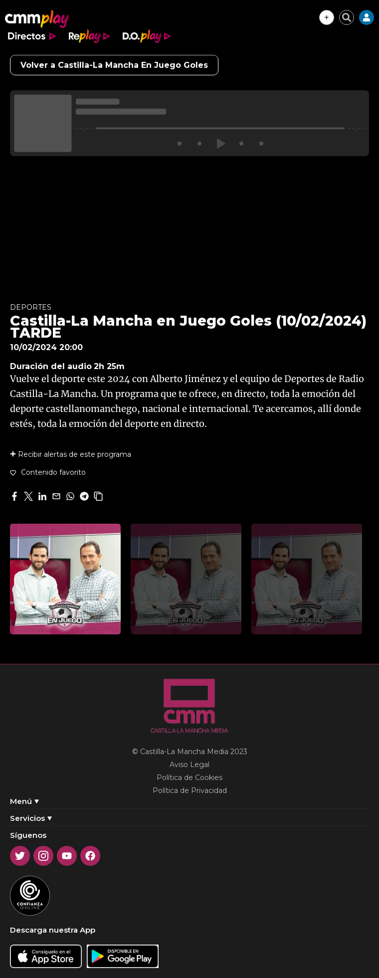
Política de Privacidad (190, 790)
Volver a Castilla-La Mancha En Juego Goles (114, 65)
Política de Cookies (189, 777)
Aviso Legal (189, 764)
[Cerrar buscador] (346, 17)
